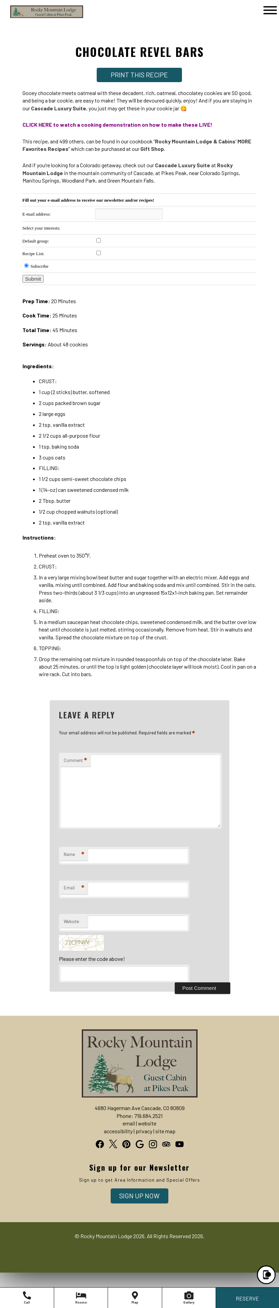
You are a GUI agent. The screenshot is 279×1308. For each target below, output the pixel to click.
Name (74, 854)
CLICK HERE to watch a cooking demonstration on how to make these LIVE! (117, 124)
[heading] (139, 45)
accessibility (118, 1131)
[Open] (270, 10)
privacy (144, 1131)
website (147, 1123)
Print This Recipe (139, 75)
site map (165, 1131)
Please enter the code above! (92, 958)
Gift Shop (152, 148)
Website (71, 921)
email (129, 1123)
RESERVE (247, 1298)
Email (74, 888)
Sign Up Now (139, 1196)
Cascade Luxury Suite (58, 108)
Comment (75, 760)
